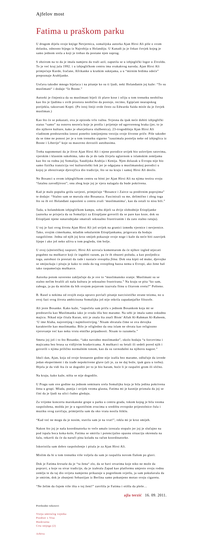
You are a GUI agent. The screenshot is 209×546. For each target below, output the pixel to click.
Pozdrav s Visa (45, 517)
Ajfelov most (50, 14)
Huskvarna (42, 521)
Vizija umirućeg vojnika (51, 513)
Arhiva (40, 533)
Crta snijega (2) (46, 525)
